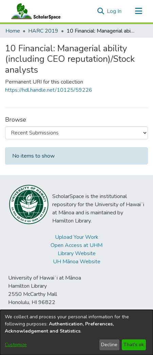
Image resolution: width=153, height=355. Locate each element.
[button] (100, 11)
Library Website (77, 253)
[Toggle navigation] (138, 11)
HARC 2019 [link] (43, 31)
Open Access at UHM (76, 245)
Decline (109, 344)
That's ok (133, 344)
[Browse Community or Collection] (76, 132)
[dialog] (76, 332)
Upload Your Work (76, 237)
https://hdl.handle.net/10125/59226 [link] (48, 90)
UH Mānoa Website (76, 261)
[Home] (34, 11)
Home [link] (12, 31)
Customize (16, 344)
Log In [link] (114, 11)
